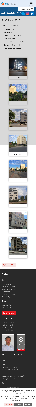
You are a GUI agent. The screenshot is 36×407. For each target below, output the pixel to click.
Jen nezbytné (18, 404)
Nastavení (27, 404)
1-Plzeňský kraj (12, 25)
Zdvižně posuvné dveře (9, 307)
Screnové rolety (7, 327)
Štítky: (4, 25)
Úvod (3, 13)
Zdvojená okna (6, 291)
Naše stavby (11, 13)
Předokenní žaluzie (8, 322)
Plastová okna (6, 284)
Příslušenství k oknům (9, 294)
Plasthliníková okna (8, 286)
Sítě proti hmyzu (7, 330)
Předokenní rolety (8, 325)
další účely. (18, 394)
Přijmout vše (9, 404)
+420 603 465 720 (12, 387)
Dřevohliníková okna (8, 289)
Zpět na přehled (9, 265)
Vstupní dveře (6, 305)
